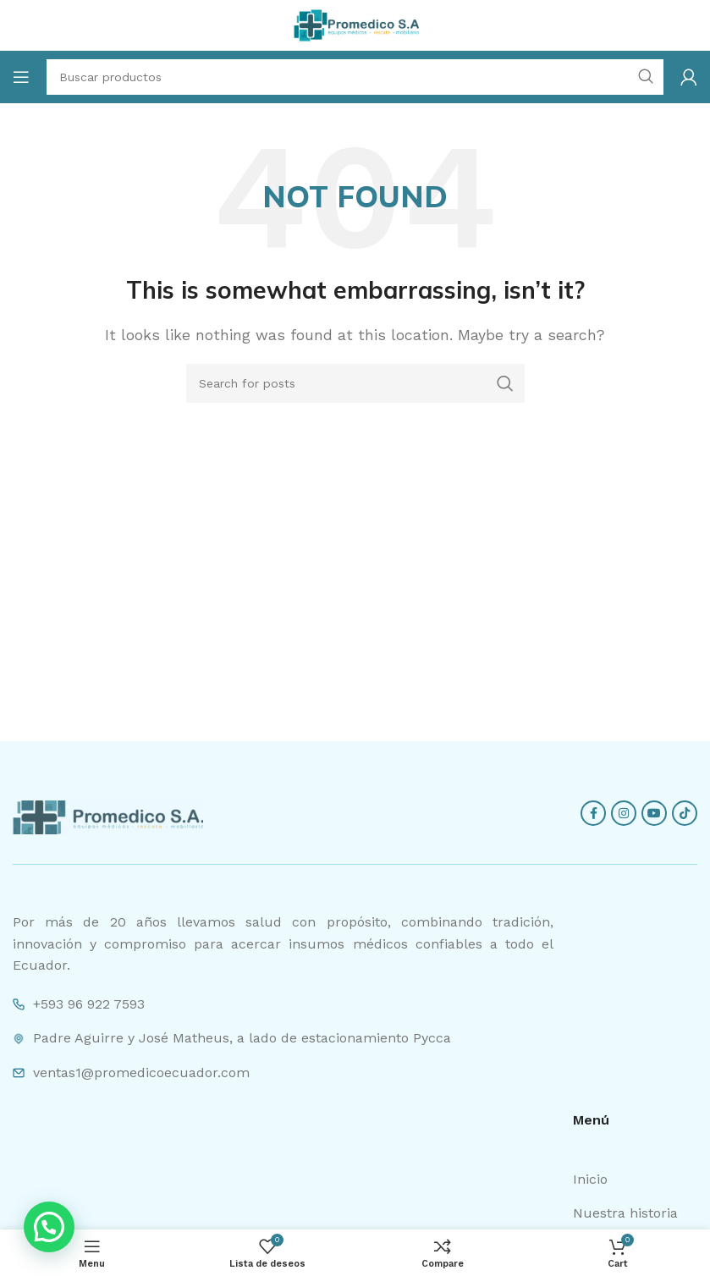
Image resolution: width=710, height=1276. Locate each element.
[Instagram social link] (623, 813)
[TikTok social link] (684, 813)
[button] (49, 1227)
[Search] (355, 383)
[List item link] (635, 1180)
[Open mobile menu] (21, 77)
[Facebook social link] (593, 813)
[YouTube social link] (654, 813)
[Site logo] (355, 24)
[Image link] (108, 816)
